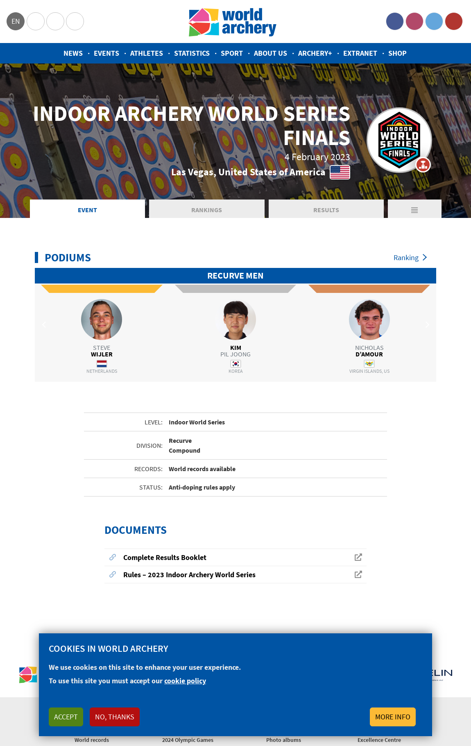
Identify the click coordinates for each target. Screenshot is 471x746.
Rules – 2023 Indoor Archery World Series (189, 575)
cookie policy (185, 680)
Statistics (192, 53)
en (15, 21)
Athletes (146, 53)
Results (326, 210)
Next (426, 326)
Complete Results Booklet (164, 558)
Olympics (36, 21)
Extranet (360, 53)
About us (270, 53)
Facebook (395, 21)
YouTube (454, 21)
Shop (397, 53)
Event (87, 210)
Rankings (206, 210)
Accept (66, 716)
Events (106, 53)
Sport (232, 53)
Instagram (414, 21)
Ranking (406, 258)
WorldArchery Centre (75, 21)
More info (392, 716)
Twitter (434, 21)
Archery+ (315, 53)
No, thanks (114, 716)
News (73, 53)
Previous (45, 326)
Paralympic (55, 21)
